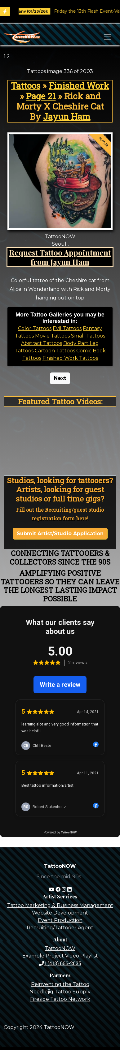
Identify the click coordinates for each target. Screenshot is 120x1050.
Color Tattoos (34, 328)
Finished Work (79, 85)
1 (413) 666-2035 (60, 963)
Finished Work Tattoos (70, 358)
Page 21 (41, 96)
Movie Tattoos (52, 336)
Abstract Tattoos (41, 343)
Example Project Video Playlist (60, 956)
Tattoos (25, 85)
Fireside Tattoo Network (60, 999)
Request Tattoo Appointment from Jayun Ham (60, 257)
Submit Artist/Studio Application (60, 533)
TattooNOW (60, 948)
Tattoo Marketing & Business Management (60, 905)
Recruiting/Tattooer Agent (60, 928)
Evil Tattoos (67, 328)
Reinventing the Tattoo (60, 984)
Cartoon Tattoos (55, 351)
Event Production (60, 920)
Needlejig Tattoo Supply (60, 992)
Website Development (60, 913)
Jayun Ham (67, 116)
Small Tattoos (88, 336)
